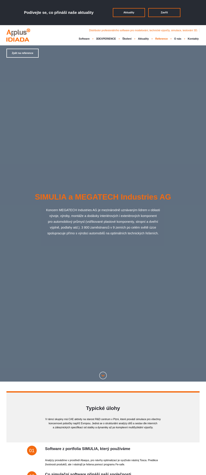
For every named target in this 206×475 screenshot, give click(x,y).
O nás (177, 38)
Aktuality (128, 12)
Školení (126, 38)
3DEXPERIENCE (106, 38)
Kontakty (193, 38)
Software (84, 38)
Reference (161, 38)
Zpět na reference (22, 53)
